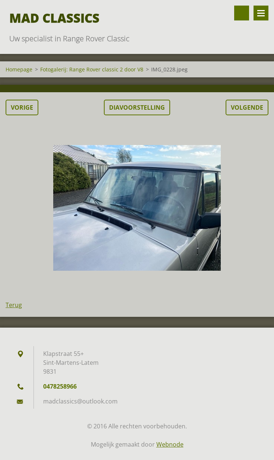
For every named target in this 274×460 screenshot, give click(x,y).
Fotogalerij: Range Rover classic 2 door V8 (91, 69)
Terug (14, 305)
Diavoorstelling (137, 107)
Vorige (22, 107)
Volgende (247, 107)
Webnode (170, 444)
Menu (261, 13)
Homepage (19, 69)
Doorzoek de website (241, 13)
